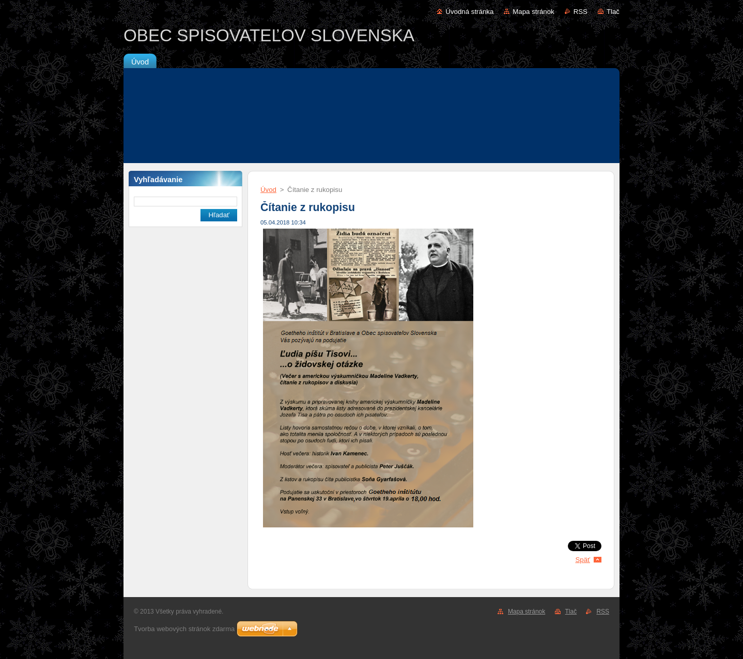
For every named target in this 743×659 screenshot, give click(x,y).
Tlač (613, 11)
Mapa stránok (533, 11)
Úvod (268, 190)
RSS (580, 11)
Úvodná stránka (469, 11)
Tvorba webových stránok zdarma (184, 629)
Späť (582, 560)
